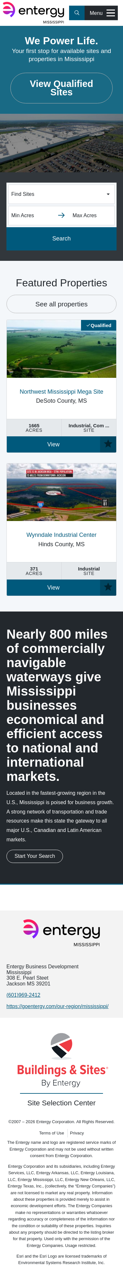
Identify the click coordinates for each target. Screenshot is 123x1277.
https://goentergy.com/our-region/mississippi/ (57, 1006)
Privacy (77, 1133)
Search (61, 238)
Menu (102, 13)
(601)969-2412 (23, 995)
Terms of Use (51, 1133)
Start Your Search (35, 856)
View (53, 444)
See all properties (62, 304)
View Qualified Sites (61, 88)
